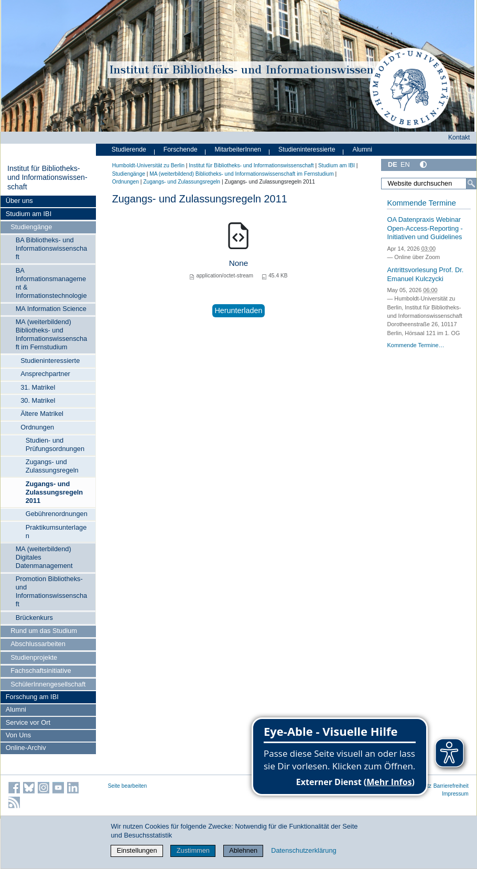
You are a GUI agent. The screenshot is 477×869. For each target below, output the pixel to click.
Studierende (129, 149)
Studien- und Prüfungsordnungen (55, 444)
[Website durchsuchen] (428, 183)
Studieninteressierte (50, 360)
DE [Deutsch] (392, 164)
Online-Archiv (26, 748)
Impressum (455, 794)
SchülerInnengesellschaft (47, 684)
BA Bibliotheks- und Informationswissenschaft (52, 248)
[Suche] (471, 183)
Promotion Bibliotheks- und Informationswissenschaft (52, 591)
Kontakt (459, 137)
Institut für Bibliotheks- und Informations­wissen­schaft (47, 177)
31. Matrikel (37, 387)
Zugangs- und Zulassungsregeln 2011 (54, 492)
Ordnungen (37, 427)
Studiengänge (31, 227)
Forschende (181, 149)
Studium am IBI (28, 214)
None (238, 263)
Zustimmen (193, 850)
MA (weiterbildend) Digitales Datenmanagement (44, 557)
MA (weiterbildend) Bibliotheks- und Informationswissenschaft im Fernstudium (52, 334)
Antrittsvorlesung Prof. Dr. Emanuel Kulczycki (425, 274)
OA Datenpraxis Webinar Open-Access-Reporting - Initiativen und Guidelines (424, 228)
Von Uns (18, 735)
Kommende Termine (421, 203)
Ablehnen (243, 850)
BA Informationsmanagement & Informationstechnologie (51, 282)
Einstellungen (137, 850)
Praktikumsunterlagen (56, 531)
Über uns (19, 201)
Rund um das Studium (43, 631)
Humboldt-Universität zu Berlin (148, 165)
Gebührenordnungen (57, 514)
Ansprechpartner (45, 374)
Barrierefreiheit (451, 786)
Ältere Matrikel (41, 413)
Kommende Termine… (415, 345)
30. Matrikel (37, 400)
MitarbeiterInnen (238, 149)
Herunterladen (238, 310)
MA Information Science (51, 309)
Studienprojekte (33, 657)
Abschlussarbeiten (38, 644)
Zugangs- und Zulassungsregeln (52, 466)
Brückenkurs (34, 617)
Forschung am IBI (32, 697)
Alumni (16, 709)
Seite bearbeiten (127, 786)
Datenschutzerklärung (303, 850)
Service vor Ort (28, 722)
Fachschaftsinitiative (40, 670)
